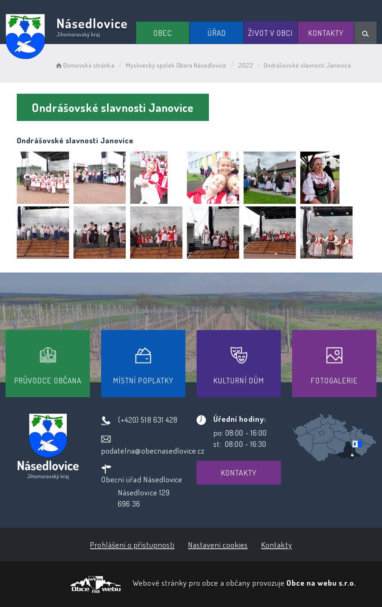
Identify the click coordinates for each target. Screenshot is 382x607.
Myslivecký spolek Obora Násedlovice (176, 65)
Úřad (216, 33)
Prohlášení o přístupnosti (132, 544)
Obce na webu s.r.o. (321, 583)
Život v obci (270, 33)
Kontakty (326, 33)
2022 (245, 65)
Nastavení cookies (218, 544)
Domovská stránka (84, 65)
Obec (162, 33)
